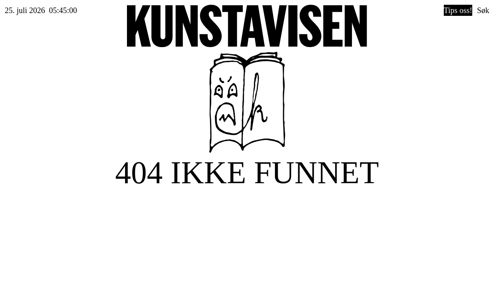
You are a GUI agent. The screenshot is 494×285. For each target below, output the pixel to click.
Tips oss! (458, 10)
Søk (483, 10)
